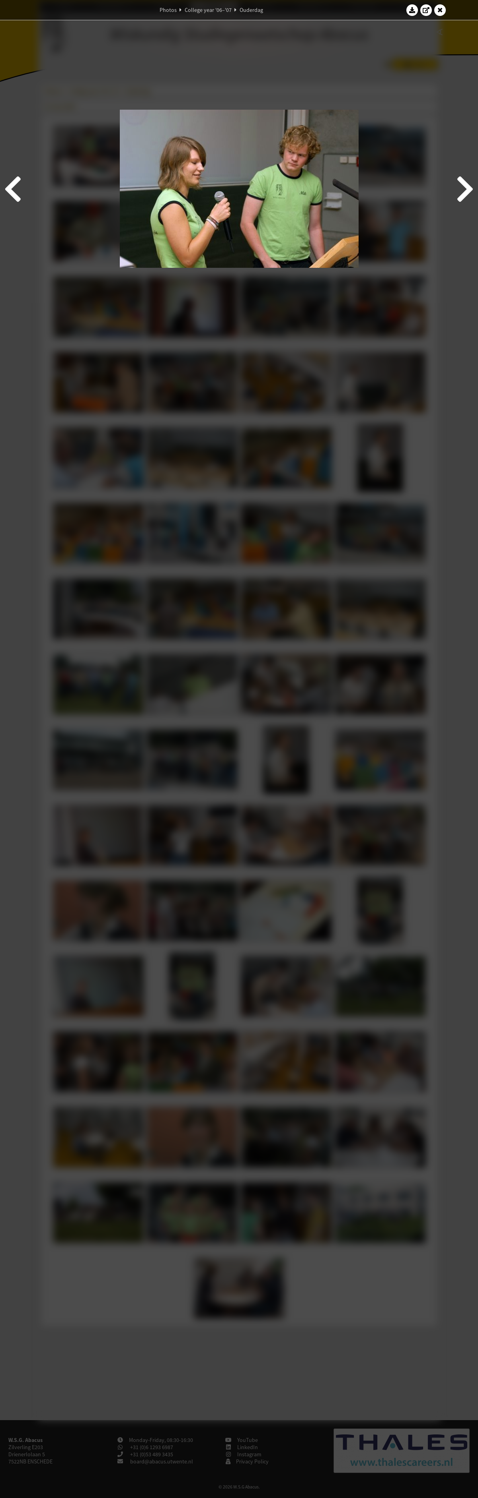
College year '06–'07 (208, 10)
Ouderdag (251, 10)
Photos (168, 10)
